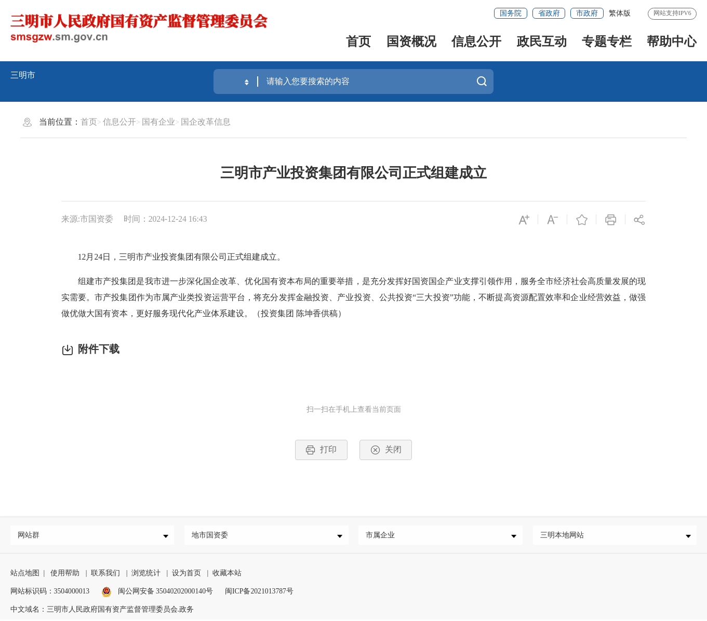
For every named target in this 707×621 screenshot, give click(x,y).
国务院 (511, 13)
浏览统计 (146, 575)
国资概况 (411, 41)
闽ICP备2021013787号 (259, 593)
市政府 (587, 13)
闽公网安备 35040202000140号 (157, 593)
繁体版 (620, 13)
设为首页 (186, 575)
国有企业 (158, 121)
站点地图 (24, 575)
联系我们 (105, 575)
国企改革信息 (206, 121)
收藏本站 (227, 575)
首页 (358, 41)
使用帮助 (64, 575)
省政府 (549, 13)
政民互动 (542, 41)
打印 (321, 450)
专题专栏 (607, 41)
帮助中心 (672, 41)
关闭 (386, 450)
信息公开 (476, 41)
